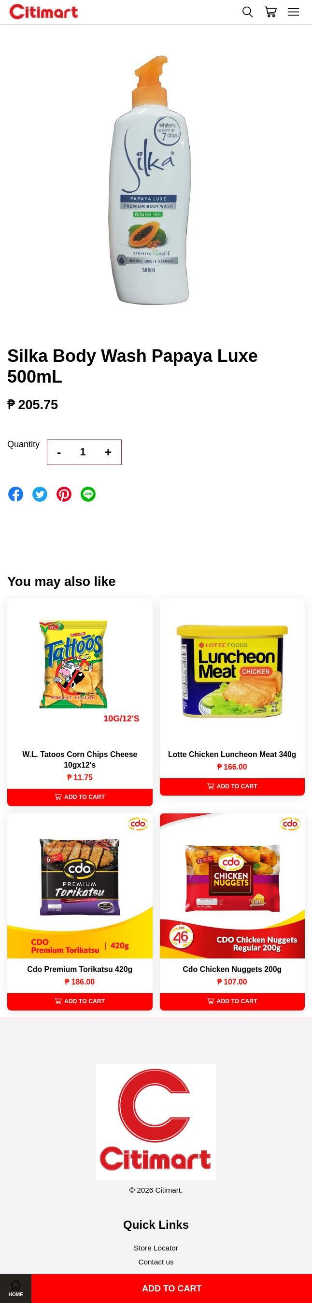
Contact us (155, 1262)
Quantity (23, 444)
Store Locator (156, 1248)
